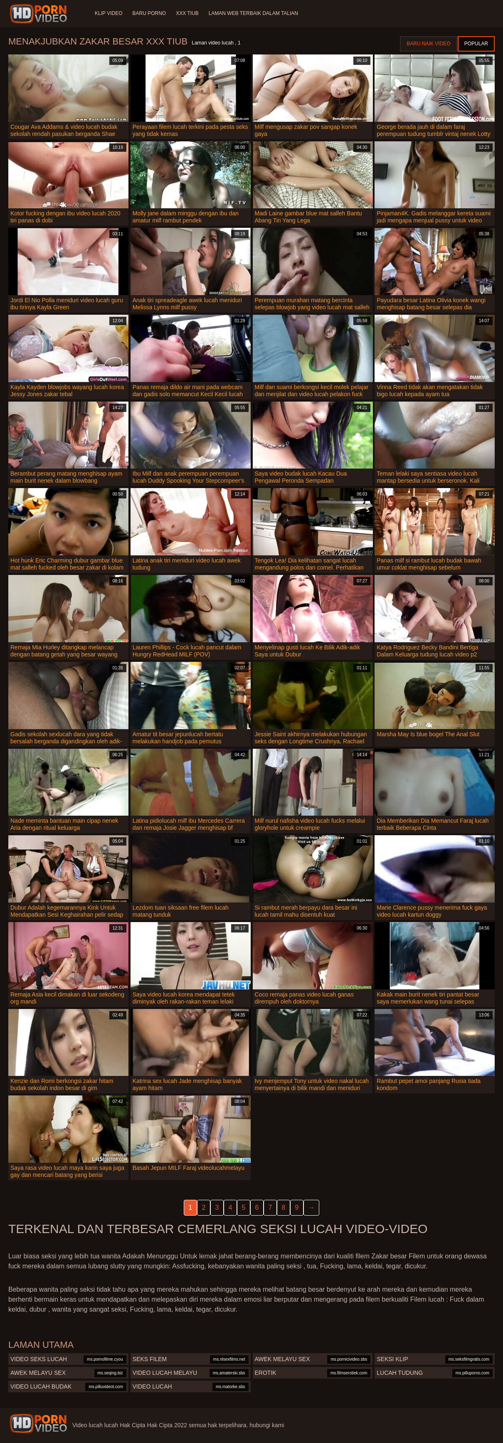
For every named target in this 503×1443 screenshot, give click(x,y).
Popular (476, 44)
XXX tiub (187, 13)
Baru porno (149, 13)
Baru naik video (428, 44)
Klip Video (108, 13)
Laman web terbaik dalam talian (253, 13)
